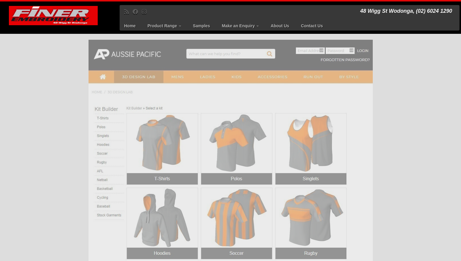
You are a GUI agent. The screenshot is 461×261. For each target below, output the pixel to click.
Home (130, 25)
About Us (280, 25)
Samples (201, 25)
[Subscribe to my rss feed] (128, 12)
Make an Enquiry (240, 25)
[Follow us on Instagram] (146, 12)
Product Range (164, 25)
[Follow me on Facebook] (137, 12)
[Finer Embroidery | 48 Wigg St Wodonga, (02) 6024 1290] (53, 15)
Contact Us (312, 25)
